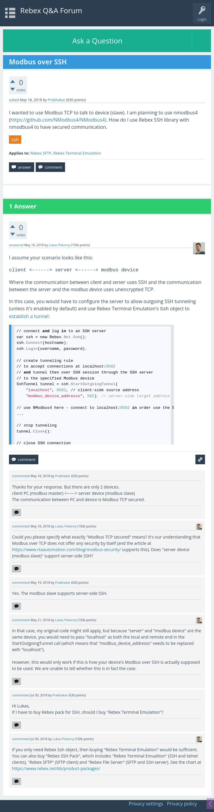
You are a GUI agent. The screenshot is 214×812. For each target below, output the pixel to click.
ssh (15, 139)
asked (14, 99)
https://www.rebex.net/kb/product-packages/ (56, 768)
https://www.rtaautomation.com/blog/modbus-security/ (66, 549)
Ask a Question (97, 41)
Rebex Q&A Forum (51, 10)
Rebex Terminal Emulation (77, 153)
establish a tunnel (29, 316)
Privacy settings (146, 803)
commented (21, 476)
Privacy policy (182, 803)
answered (16, 245)
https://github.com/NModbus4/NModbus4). (59, 120)
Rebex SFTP (41, 153)
